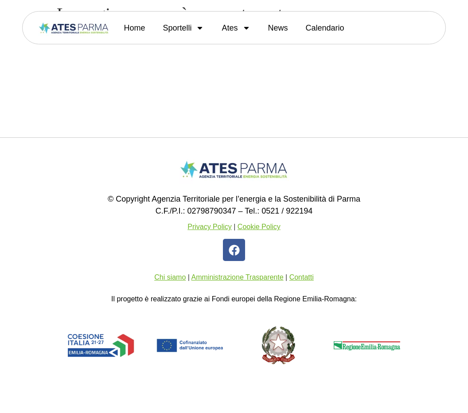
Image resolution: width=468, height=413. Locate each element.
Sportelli (183, 27)
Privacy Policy (209, 226)
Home (134, 27)
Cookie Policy (259, 226)
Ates (236, 27)
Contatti (301, 277)
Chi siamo (170, 277)
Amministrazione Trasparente (237, 277)
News (278, 27)
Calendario (325, 27)
